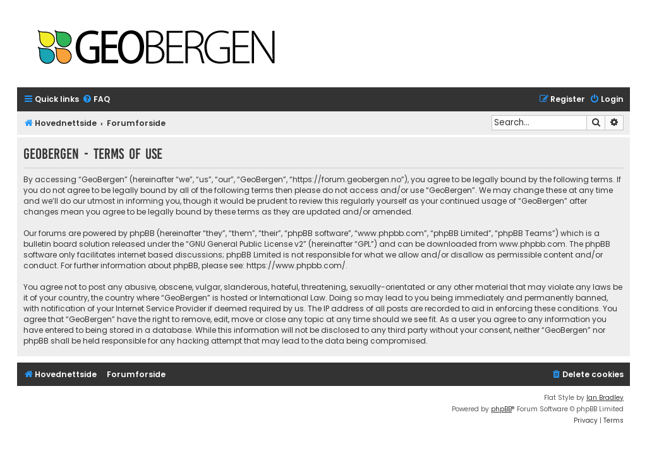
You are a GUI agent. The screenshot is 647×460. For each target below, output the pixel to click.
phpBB (501, 409)
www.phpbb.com (532, 244)
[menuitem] (96, 99)
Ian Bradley (605, 397)
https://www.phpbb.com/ (296, 265)
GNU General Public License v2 (246, 244)
